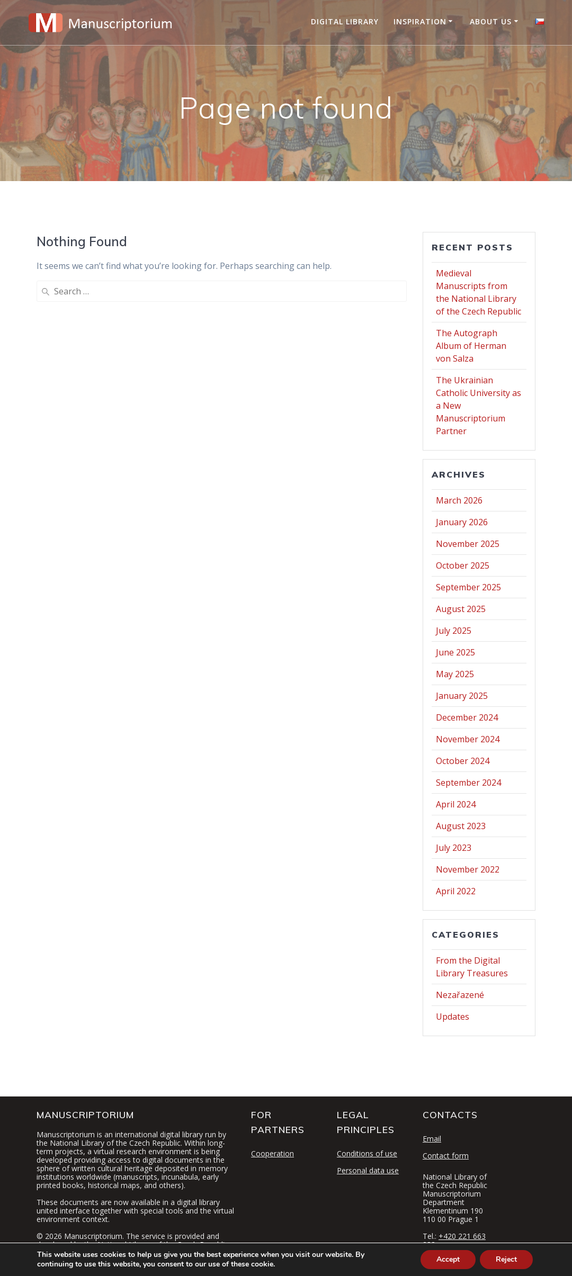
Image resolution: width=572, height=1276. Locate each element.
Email (432, 1139)
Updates (452, 1016)
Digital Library (345, 21)
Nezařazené (460, 995)
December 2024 (467, 717)
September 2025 (468, 587)
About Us (491, 21)
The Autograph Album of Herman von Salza (471, 345)
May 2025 (455, 674)
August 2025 (461, 609)
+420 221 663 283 (454, 1240)
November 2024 (467, 739)
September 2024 (468, 782)
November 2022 (467, 869)
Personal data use (368, 1170)
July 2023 (453, 847)
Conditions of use (367, 1153)
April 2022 (456, 891)
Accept (448, 1259)
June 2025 (455, 652)
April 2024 (456, 804)
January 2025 (462, 696)
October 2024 (462, 761)
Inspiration (420, 21)
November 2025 (467, 544)
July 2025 (453, 630)
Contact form (446, 1156)
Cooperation (272, 1153)
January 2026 (462, 522)
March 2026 (459, 500)
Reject (506, 1259)
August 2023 (461, 826)
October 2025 (462, 565)
